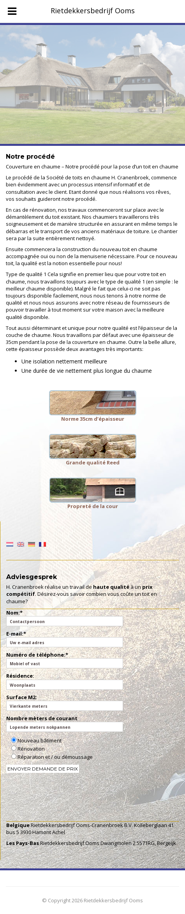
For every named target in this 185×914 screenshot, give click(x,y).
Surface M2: (64, 702)
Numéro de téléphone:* (64, 659)
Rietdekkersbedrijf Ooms (93, 10)
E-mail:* (64, 638)
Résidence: (64, 680)
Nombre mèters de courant (64, 723)
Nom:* (64, 617)
